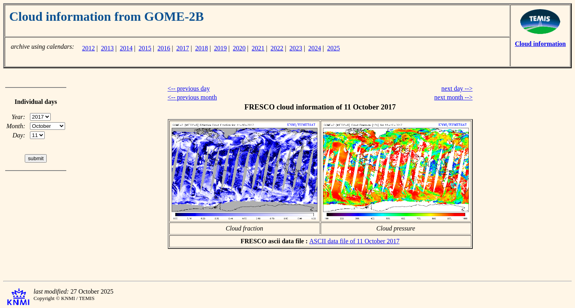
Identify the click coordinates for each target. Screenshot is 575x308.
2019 (220, 48)
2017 (182, 48)
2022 (277, 48)
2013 (107, 48)
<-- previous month (192, 97)
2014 (126, 48)
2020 (239, 48)
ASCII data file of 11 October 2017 (354, 241)
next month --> (453, 97)
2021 (258, 48)
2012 (88, 48)
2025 (333, 48)
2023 (295, 48)
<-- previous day (189, 88)
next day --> (456, 88)
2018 (201, 48)
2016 (163, 48)
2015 (145, 48)
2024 (314, 48)
